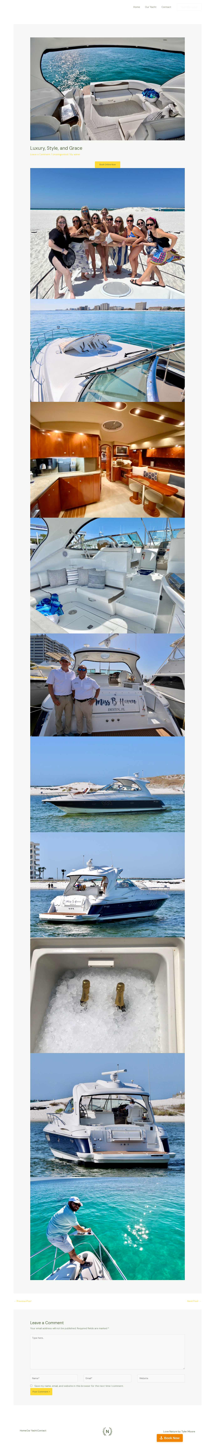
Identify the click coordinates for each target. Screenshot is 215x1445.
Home (136, 7)
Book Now (201, 1438)
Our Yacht (150, 7)
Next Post (194, 1302)
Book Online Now (107, 165)
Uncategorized (61, 154)
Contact (166, 7)
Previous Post (23, 1302)
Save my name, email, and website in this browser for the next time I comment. (79, 1390)
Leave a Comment (40, 154)
